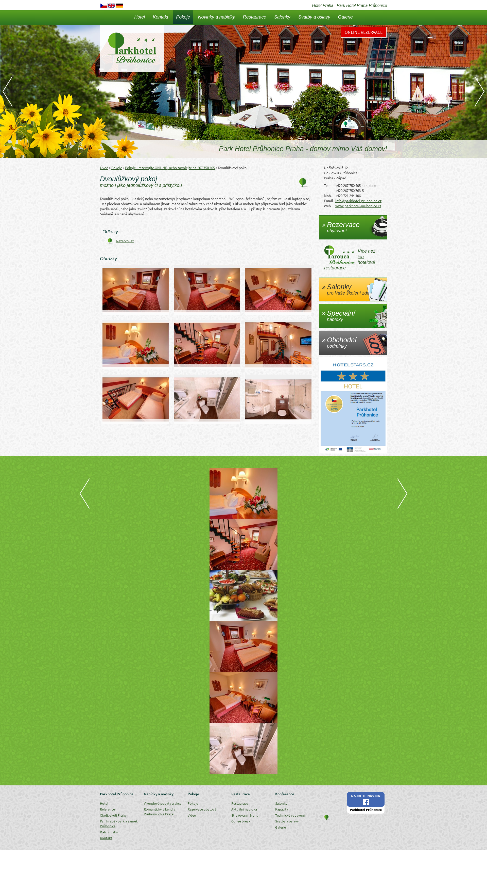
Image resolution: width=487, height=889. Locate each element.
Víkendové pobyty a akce (162, 803)
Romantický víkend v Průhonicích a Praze (159, 811)
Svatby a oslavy (314, 17)
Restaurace (254, 17)
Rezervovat (125, 240)
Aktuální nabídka (244, 809)
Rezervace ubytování (203, 809)
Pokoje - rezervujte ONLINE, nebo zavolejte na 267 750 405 (170, 167)
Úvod (104, 167)
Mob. (328, 195)
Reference (107, 809)
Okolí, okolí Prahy (113, 815)
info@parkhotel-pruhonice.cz (358, 200)
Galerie (345, 17)
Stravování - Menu (244, 815)
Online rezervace (363, 32)
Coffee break (240, 821)
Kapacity (281, 809)
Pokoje (183, 17)
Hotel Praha (323, 5)
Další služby (109, 832)
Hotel (139, 17)
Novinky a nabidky (216, 17)
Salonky (282, 17)
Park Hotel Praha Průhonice (362, 5)
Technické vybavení (290, 815)
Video (192, 815)
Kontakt (160, 17)
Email (328, 200)
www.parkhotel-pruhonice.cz (358, 205)
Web (327, 205)
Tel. (326, 185)
